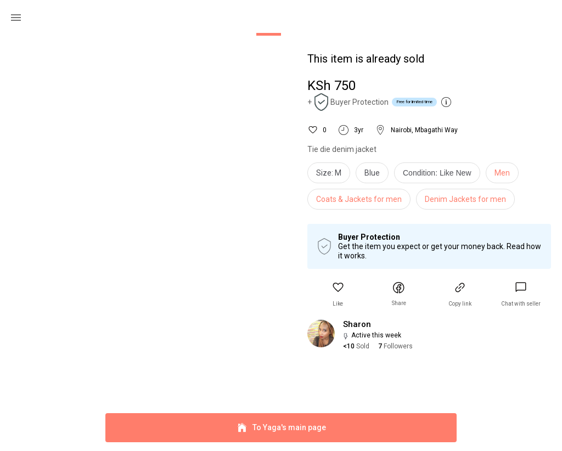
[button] (338, 294)
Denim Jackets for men (465, 199)
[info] (440, 175)
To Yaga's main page (281, 427)
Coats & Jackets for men (359, 199)
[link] (521, 294)
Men (502, 172)
